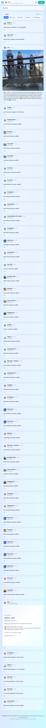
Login (41, 2)
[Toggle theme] (36, 2)
